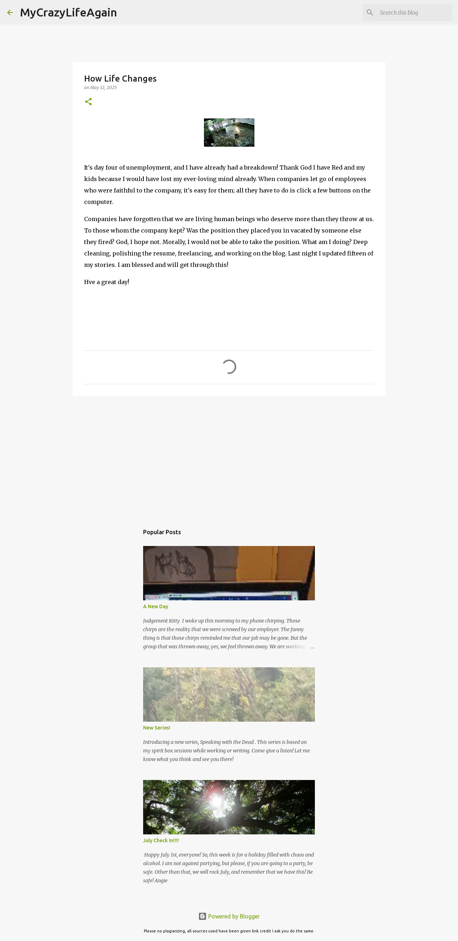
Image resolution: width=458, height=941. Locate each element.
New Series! (156, 728)
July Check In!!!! (161, 840)
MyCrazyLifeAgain (68, 12)
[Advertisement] (229, 456)
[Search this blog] (414, 12)
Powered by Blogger (229, 916)
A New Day (155, 606)
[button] (88, 102)
